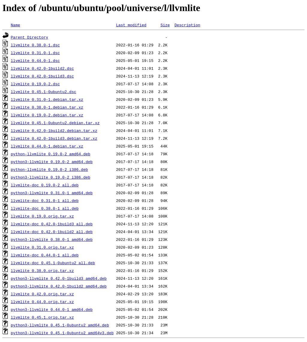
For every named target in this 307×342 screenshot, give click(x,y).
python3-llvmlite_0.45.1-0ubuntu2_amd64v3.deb (62, 332)
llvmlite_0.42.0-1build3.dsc (42, 76)
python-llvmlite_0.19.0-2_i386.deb (49, 169)
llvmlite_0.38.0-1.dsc (35, 45)
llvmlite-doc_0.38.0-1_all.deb (45, 208)
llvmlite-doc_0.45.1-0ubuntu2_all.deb (53, 262)
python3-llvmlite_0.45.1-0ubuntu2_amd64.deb (60, 325)
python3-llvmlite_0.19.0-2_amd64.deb (52, 161)
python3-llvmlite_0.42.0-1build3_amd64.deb (59, 278)
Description (187, 25)
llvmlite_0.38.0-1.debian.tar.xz (47, 107)
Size (165, 25)
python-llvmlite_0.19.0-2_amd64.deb (50, 153)
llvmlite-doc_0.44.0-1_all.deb (45, 255)
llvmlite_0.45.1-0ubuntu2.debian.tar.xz (55, 122)
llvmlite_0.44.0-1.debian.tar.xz (47, 146)
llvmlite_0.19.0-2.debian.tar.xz (47, 115)
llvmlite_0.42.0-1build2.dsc (42, 68)
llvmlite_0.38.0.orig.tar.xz (42, 270)
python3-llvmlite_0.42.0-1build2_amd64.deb (59, 286)
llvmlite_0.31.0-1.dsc (35, 52)
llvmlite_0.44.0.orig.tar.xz (42, 301)
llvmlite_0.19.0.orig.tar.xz (42, 216)
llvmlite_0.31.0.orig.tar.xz (42, 247)
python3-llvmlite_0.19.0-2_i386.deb (50, 177)
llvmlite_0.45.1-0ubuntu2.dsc (43, 91)
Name (15, 25)
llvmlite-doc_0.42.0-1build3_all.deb (52, 224)
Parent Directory (29, 37)
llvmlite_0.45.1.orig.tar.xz (42, 317)
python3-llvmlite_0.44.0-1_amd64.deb (52, 309)
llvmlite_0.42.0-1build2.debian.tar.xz (54, 130)
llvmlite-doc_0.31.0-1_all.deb (45, 200)
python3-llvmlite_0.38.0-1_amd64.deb (52, 239)
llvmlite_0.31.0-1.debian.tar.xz (47, 99)
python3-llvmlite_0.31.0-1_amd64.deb (52, 192)
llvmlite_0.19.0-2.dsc (35, 83)
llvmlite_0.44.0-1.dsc (35, 60)
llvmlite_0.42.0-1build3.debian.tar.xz (54, 138)
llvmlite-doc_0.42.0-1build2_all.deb (52, 231)
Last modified (131, 25)
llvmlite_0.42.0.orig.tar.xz (42, 294)
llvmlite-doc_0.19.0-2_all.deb (45, 185)
